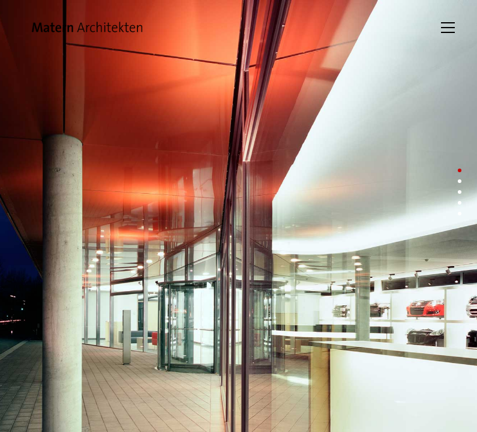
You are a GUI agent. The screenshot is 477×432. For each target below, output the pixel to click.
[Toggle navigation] (448, 27)
